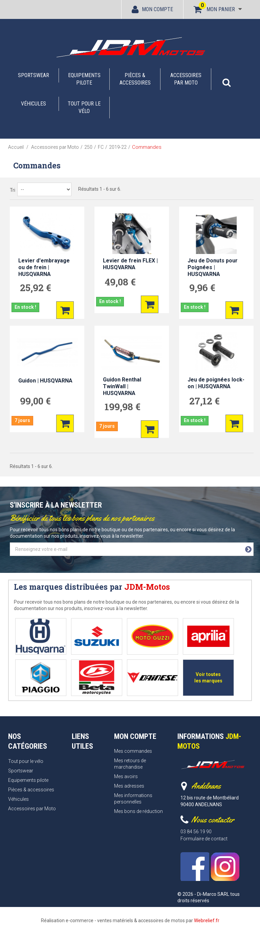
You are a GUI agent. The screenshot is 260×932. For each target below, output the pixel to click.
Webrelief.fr (206, 920)
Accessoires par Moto (185, 79)
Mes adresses (129, 786)
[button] (226, 79)
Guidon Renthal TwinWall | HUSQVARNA (122, 386)
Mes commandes (133, 751)
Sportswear (33, 75)
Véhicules (33, 103)
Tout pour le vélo (84, 107)
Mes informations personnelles (133, 799)
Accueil (16, 147)
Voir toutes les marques (208, 677)
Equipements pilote (84, 79)
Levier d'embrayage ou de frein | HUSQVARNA (44, 267)
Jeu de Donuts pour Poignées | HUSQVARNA (213, 267)
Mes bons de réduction (138, 811)
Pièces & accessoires (135, 79)
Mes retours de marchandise (130, 764)
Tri (12, 190)
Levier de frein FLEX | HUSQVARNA (130, 264)
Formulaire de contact (204, 838)
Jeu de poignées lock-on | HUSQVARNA (216, 383)
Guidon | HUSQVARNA (45, 380)
